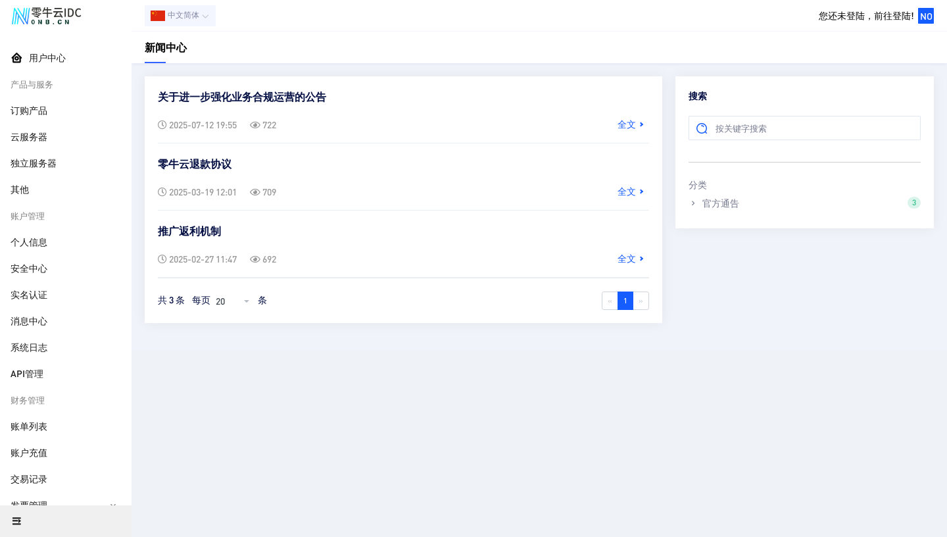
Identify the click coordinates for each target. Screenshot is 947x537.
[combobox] (234, 301)
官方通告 (805, 203)
